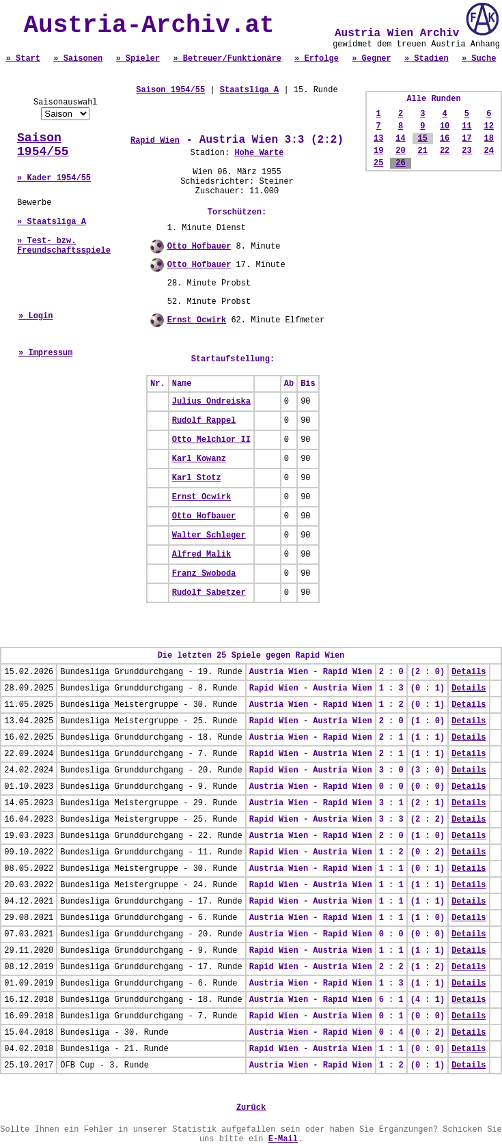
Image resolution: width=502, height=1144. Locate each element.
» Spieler (137, 59)
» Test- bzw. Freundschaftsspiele (64, 245)
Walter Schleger (209, 535)
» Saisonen (77, 59)
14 (400, 138)
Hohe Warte (258, 153)
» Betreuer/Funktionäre (227, 59)
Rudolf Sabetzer (209, 593)
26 (400, 163)
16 (444, 138)
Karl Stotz (196, 478)
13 (378, 138)
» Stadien (426, 59)
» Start (23, 59)
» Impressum (45, 353)
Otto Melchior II (211, 440)
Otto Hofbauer (199, 246)
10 (444, 126)
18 (489, 138)
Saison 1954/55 (43, 144)
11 (466, 126)
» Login (35, 316)
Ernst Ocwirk (196, 320)
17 (466, 138)
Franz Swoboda (204, 573)
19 (378, 151)
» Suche (479, 59)
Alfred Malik (201, 554)
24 (489, 151)
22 (444, 151)
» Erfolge (316, 59)
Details (468, 672)
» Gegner (371, 59)
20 (400, 151)
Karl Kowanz (199, 459)
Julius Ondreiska (211, 401)
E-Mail (283, 1139)
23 (466, 151)
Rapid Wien (155, 140)
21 (423, 151)
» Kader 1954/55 (54, 178)
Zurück (251, 1108)
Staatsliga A (249, 90)
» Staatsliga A (51, 222)
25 (378, 163)
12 (489, 126)
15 (423, 138)
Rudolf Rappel (204, 420)
